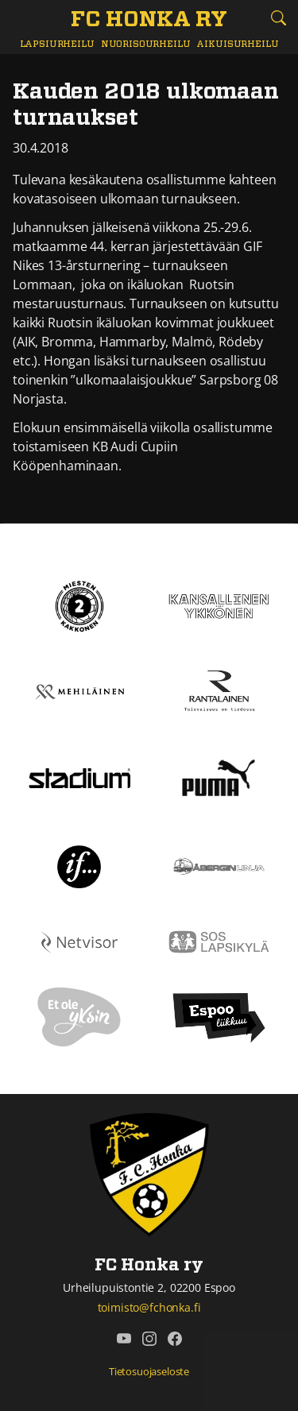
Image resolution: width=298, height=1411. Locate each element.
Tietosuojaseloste (149, 1371)
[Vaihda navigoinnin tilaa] (20, 19)
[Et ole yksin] (79, 1016)
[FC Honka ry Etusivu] (149, 21)
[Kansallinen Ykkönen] (219, 604)
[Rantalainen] (219, 690)
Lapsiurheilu (57, 44)
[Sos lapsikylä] (219, 940)
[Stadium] (79, 777)
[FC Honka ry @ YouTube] (124, 1338)
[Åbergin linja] (219, 865)
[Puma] (218, 776)
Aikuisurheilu (237, 44)
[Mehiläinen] (79, 690)
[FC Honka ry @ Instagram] (149, 1338)
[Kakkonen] (79, 604)
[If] (79, 865)
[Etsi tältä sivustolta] (278, 18)
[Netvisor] (79, 940)
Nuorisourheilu (146, 44)
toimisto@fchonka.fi (149, 1307)
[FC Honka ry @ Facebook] (175, 1338)
